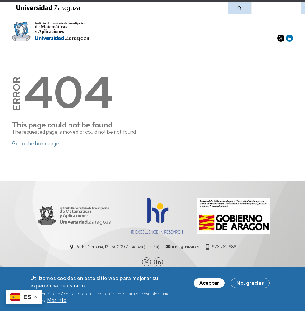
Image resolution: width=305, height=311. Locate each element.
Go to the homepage (35, 143)
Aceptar (209, 284)
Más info (56, 301)
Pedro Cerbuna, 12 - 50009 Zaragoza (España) (117, 246)
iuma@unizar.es (185, 246)
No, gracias (250, 284)
